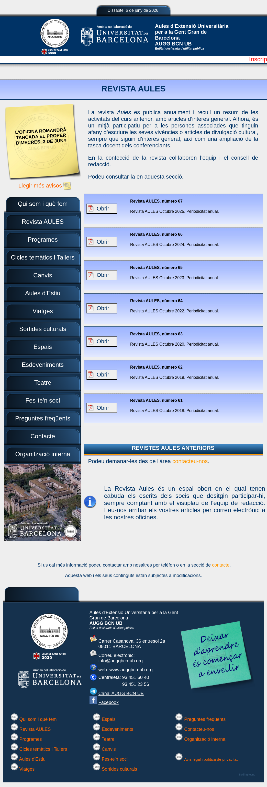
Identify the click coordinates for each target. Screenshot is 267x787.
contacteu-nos (190, 461)
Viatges (22, 769)
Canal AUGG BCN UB (121, 693)
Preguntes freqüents (200, 719)
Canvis (104, 749)
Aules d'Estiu (28, 759)
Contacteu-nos (194, 729)
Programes (26, 739)
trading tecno (247, 774)
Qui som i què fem (33, 719)
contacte (220, 565)
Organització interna (200, 739)
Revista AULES (30, 729)
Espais (104, 719)
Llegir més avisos (47, 185)
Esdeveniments (113, 729)
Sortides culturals (115, 769)
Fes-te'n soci (110, 759)
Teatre (104, 739)
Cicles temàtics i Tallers (38, 749)
